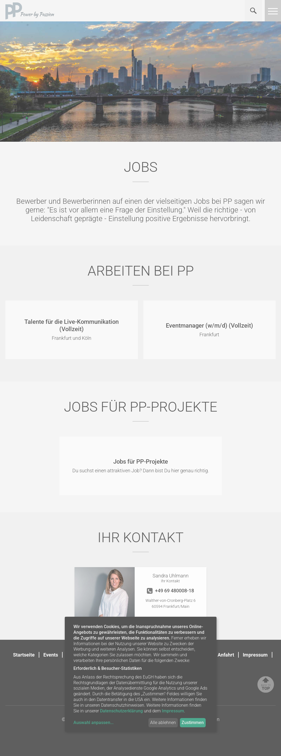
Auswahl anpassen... (93, 722)
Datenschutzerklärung (121, 710)
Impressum (255, 655)
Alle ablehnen (163, 722)
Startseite (24, 655)
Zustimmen (193, 722)
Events (50, 655)
